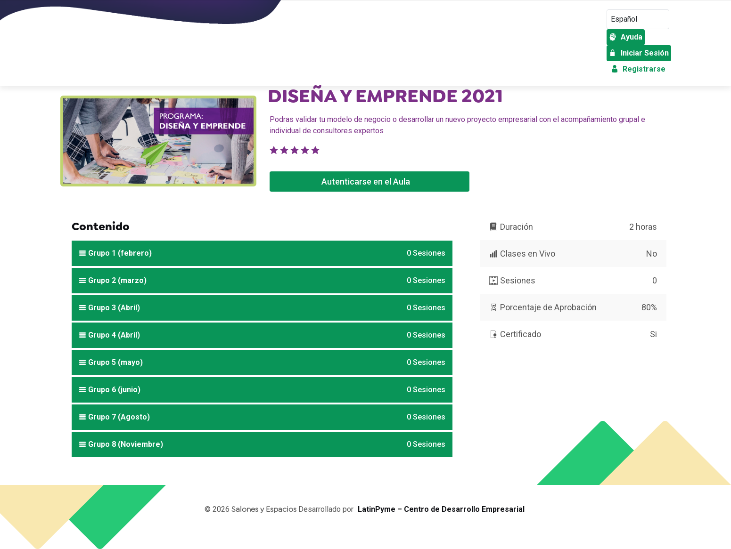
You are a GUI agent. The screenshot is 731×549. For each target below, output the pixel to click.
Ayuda (625, 36)
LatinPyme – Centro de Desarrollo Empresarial (441, 509)
